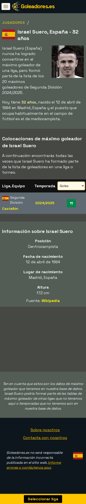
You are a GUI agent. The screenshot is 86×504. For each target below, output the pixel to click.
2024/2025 (44, 203)
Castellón (10, 208)
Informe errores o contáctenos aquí (33, 466)
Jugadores (13, 22)
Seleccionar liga (43, 498)
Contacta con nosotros (45, 438)
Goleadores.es (38, 6)
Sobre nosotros (45, 430)
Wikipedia (50, 300)
